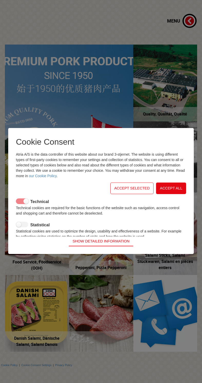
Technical (39, 208)
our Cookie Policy (43, 183)
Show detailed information (101, 234)
